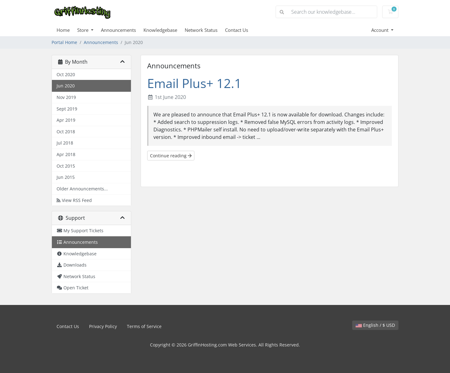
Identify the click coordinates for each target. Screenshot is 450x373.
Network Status (201, 30)
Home (63, 30)
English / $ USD (375, 325)
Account (380, 30)
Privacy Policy (103, 326)
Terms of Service (144, 326)
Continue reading (171, 156)
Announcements (118, 30)
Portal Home (64, 42)
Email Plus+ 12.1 (194, 83)
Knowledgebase (160, 30)
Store (83, 30)
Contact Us (236, 30)
